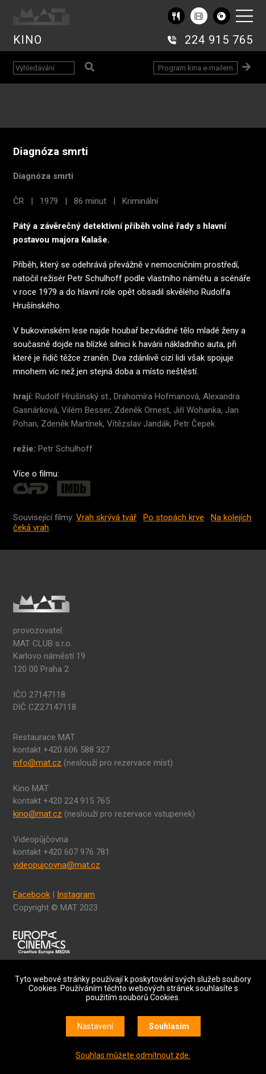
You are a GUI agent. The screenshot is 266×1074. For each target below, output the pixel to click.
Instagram (76, 894)
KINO (27, 40)
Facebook (31, 894)
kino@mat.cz (37, 814)
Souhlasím (169, 1026)
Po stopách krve (173, 517)
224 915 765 (219, 39)
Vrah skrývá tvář (106, 517)
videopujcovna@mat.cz (56, 865)
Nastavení (95, 1026)
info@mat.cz (37, 763)
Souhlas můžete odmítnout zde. (133, 1055)
